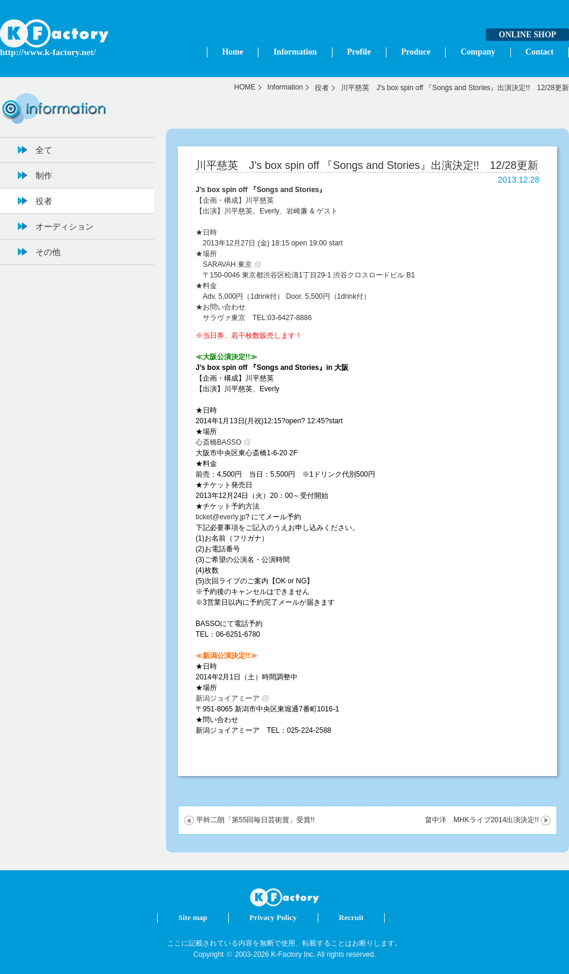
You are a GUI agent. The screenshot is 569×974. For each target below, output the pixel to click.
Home (233, 51)
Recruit (351, 917)
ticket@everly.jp (220, 517)
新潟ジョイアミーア (228, 698)
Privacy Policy (273, 917)
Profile (359, 51)
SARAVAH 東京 (227, 264)
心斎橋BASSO (218, 442)
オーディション (65, 226)
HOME (244, 87)
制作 (44, 175)
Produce (416, 51)
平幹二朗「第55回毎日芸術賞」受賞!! (255, 820)
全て (44, 150)
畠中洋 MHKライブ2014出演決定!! (482, 820)
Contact (540, 51)
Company (478, 51)
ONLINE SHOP (528, 34)
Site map (192, 917)
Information (295, 51)
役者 (322, 88)
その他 (48, 252)
